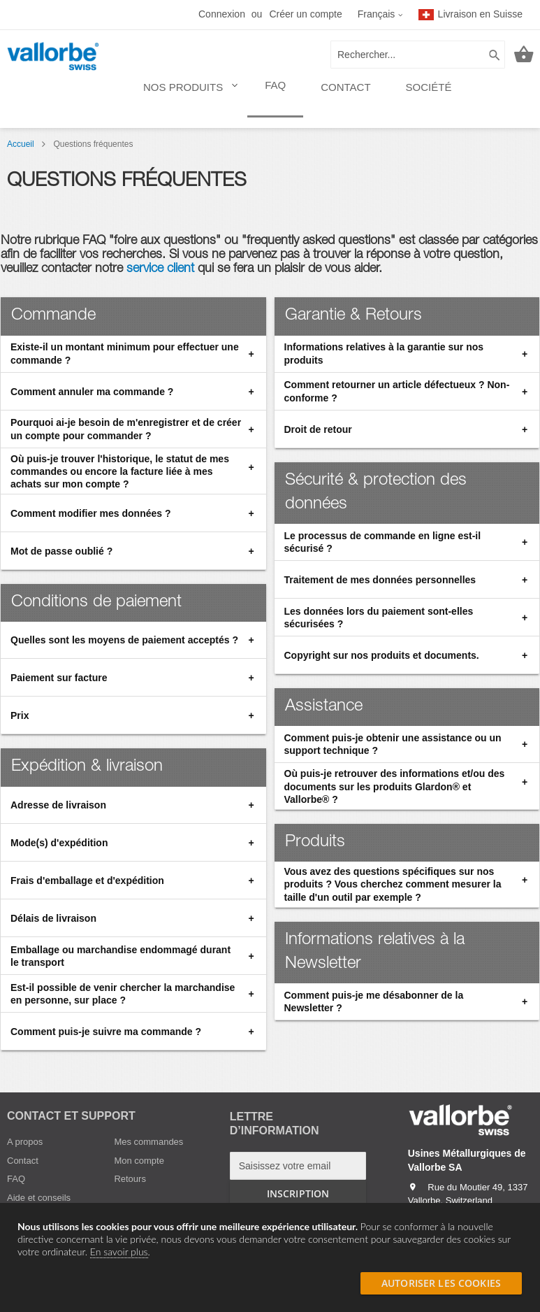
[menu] (297, 93)
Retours (130, 1179)
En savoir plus (119, 1251)
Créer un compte (305, 14)
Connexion (221, 14)
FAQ (16, 1179)
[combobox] (417, 55)
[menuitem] (186, 94)
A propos (25, 1141)
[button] (381, 14)
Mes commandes (148, 1141)
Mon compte (139, 1160)
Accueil (21, 144)
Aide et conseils (39, 1197)
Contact (22, 1160)
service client (162, 269)
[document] (270, 1239)
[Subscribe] (298, 1194)
